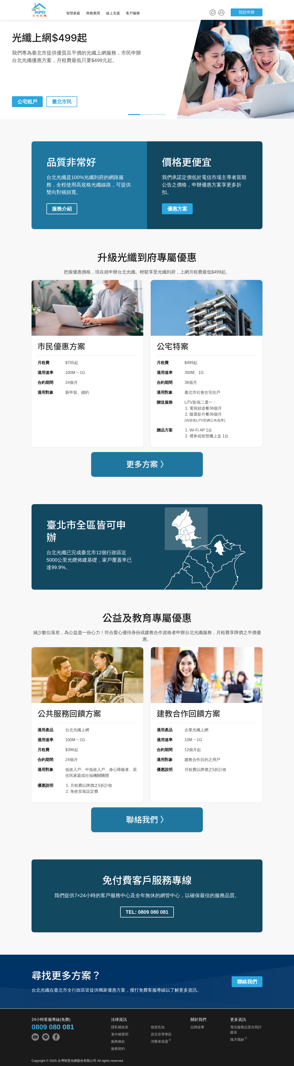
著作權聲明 (119, 1034)
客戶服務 (133, 13)
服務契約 (118, 1049)
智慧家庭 (73, 13)
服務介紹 (62, 209)
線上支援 (113, 13)
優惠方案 (177, 209)
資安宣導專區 (161, 1034)
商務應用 (93, 13)
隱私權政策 (119, 1027)
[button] (134, 115)
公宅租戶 (27, 101)
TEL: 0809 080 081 (147, 912)
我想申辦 (247, 12)
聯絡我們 (247, 981)
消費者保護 (159, 1041)
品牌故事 (197, 1027)
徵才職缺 (237, 1039)
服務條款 (118, 1041)
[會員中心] (221, 12)
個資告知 (158, 1027)
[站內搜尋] (212, 12)
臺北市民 (62, 101)
